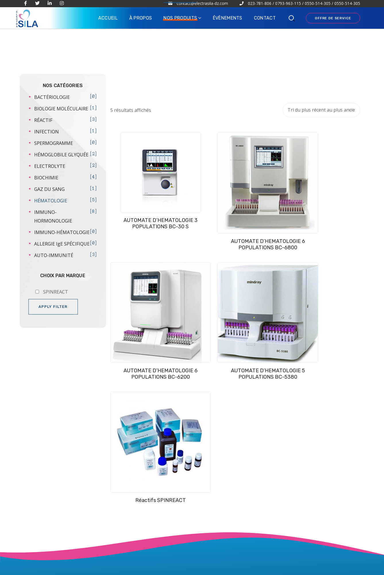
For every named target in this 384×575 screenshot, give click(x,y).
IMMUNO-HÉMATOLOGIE (62, 232)
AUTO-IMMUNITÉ (53, 255)
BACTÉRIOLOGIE (52, 97)
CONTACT (136, 456)
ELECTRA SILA (68, 568)
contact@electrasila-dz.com (302, 549)
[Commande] (321, 110)
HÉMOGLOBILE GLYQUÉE (61, 155)
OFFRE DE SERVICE (333, 18)
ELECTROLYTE (49, 166)
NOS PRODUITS (142, 434)
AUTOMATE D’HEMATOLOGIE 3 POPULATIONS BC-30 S (138, 205)
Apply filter (53, 306)
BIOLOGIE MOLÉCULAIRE (61, 109)
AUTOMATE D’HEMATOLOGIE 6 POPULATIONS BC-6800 (203, 205)
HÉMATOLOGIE (50, 201)
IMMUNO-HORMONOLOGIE (53, 216)
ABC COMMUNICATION (185, 568)
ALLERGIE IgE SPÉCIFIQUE (62, 244)
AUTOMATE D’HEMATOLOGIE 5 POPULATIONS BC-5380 (332, 205)
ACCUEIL (135, 412)
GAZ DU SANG (49, 189)
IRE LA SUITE (51, 491)
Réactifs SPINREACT (138, 294)
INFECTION (46, 132)
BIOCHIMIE (46, 178)
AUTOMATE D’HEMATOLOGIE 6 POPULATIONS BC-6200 (267, 205)
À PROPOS (136, 423)
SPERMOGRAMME (53, 143)
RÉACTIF (43, 120)
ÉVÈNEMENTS (141, 445)
